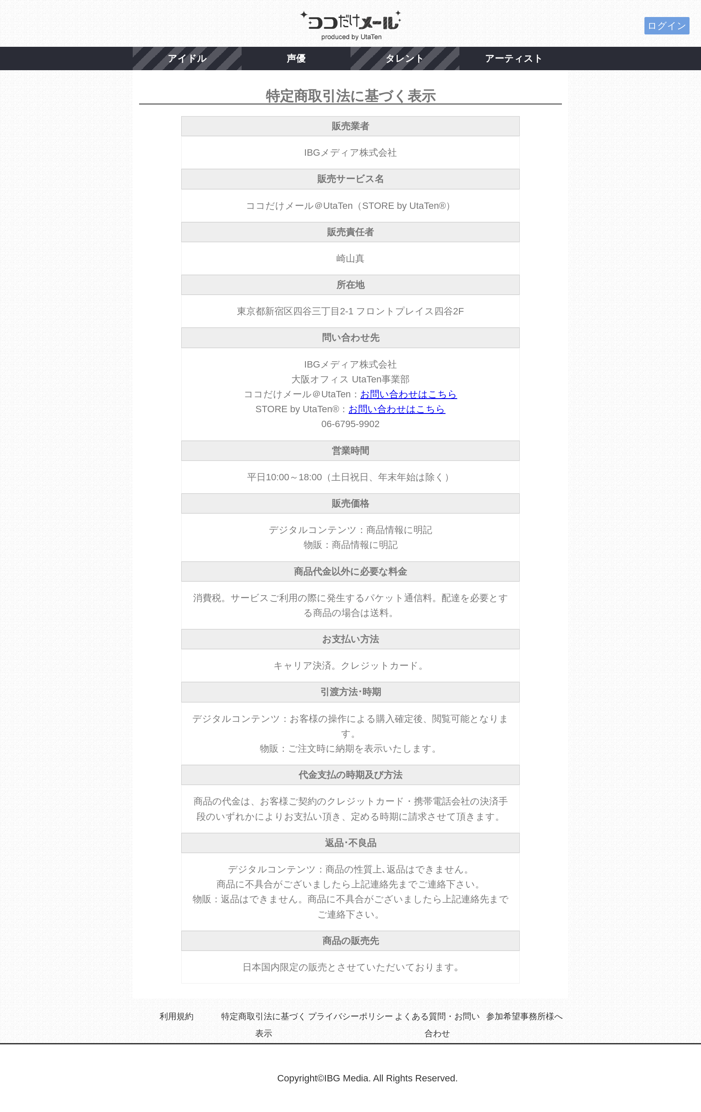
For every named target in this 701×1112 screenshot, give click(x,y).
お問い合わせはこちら (408, 394)
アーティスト (514, 58)
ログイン (667, 25)
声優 (296, 58)
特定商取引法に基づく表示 (263, 1025)
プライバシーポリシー (350, 1016)
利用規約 (177, 1016)
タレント (405, 58)
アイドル (187, 58)
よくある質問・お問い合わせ (437, 1025)
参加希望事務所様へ (524, 1016)
